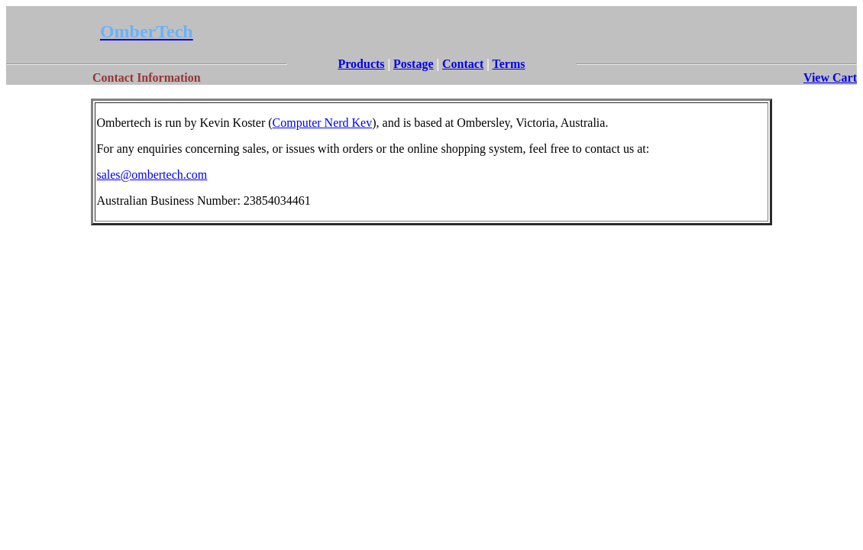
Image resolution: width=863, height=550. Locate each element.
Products (361, 63)
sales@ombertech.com (151, 174)
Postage (413, 63)
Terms (509, 63)
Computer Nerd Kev (323, 122)
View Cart (830, 77)
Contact (462, 63)
